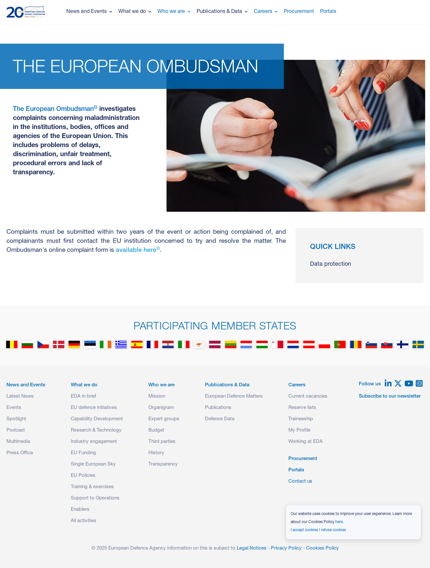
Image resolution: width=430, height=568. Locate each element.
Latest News (20, 396)
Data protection (330, 264)
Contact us (300, 481)
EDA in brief (83, 396)
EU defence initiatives (94, 407)
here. (339, 522)
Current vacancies (308, 396)
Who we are (173, 12)
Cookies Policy (322, 548)
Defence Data (219, 419)
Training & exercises (92, 487)
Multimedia (18, 441)
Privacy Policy (286, 548)
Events (13, 407)
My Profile (299, 430)
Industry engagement (94, 441)
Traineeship (300, 419)
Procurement (299, 12)
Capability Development (97, 419)
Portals (328, 12)
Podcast (15, 430)
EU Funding (83, 453)
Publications (218, 407)
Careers (266, 12)
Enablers (80, 509)
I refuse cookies (332, 530)
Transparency (163, 464)
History (156, 453)
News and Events (89, 12)
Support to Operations (95, 498)
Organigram (161, 407)
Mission (156, 396)
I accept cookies (304, 530)
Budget (156, 430)
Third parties (162, 441)
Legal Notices (251, 548)
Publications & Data (222, 12)
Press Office (19, 453)
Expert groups (163, 419)
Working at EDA (305, 441)
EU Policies (83, 475)
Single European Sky (93, 464)
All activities (83, 521)
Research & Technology (96, 430)
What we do (134, 12)
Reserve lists (302, 407)
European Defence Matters (234, 396)
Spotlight (16, 419)
